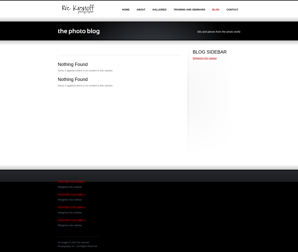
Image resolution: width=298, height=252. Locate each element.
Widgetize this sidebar (205, 58)
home (126, 9)
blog (216, 9)
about (141, 9)
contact (232, 9)
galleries (159, 9)
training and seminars (189, 9)
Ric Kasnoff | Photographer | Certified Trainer (78, 9)
